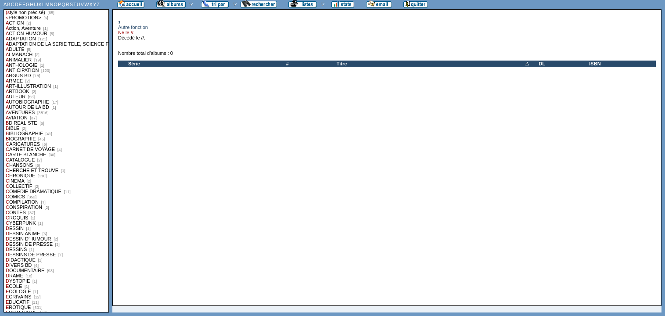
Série (134, 63)
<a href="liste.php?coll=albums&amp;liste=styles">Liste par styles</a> (56, 156)
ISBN (594, 63)
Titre (342, 63)
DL (542, 63)
